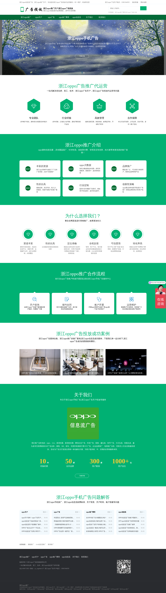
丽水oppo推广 (124, 589)
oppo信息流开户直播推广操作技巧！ (32, 524)
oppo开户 (38, 17)
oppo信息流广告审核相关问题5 (128, 531)
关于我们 (89, 17)
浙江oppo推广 (26, 17)
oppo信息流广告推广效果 (126, 524)
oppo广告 (51, 17)
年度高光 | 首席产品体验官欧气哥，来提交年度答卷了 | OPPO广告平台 (64, 517)
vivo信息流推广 (41, 544)
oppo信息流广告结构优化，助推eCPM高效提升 (128, 527)
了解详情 (82, 475)
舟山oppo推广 (105, 589)
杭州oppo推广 (31, 589)
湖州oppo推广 (68, 589)
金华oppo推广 (87, 589)
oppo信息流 (76, 17)
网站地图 (144, 2)
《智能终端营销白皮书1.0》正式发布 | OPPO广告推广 (64, 524)
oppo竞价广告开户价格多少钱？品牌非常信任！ (96, 524)
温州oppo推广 (50, 589)
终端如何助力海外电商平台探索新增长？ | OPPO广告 (64, 520)
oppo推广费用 (64, 17)
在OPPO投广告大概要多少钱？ (96, 517)
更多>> (45, 511)
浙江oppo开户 (50, 587)
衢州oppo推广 (96, 589)
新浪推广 (51, 544)
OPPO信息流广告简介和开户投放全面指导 (32, 531)
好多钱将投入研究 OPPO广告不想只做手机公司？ (96, 531)
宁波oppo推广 (41, 589)
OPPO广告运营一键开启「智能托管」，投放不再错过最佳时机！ (64, 531)
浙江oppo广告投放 (31, 587)
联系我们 (102, 17)
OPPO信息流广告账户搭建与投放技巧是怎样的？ (128, 517)
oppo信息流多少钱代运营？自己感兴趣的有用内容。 (96, 520)
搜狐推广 (31, 544)
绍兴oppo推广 (78, 589)
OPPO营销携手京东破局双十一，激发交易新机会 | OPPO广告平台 (64, 527)
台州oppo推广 (115, 589)
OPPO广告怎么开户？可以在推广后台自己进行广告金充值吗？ (32, 527)
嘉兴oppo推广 (59, 589)
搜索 (143, 8)
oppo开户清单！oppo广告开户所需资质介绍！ (32, 517)
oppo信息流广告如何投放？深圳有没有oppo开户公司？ (32, 520)
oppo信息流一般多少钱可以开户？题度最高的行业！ (96, 527)
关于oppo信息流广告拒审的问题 (128, 520)
